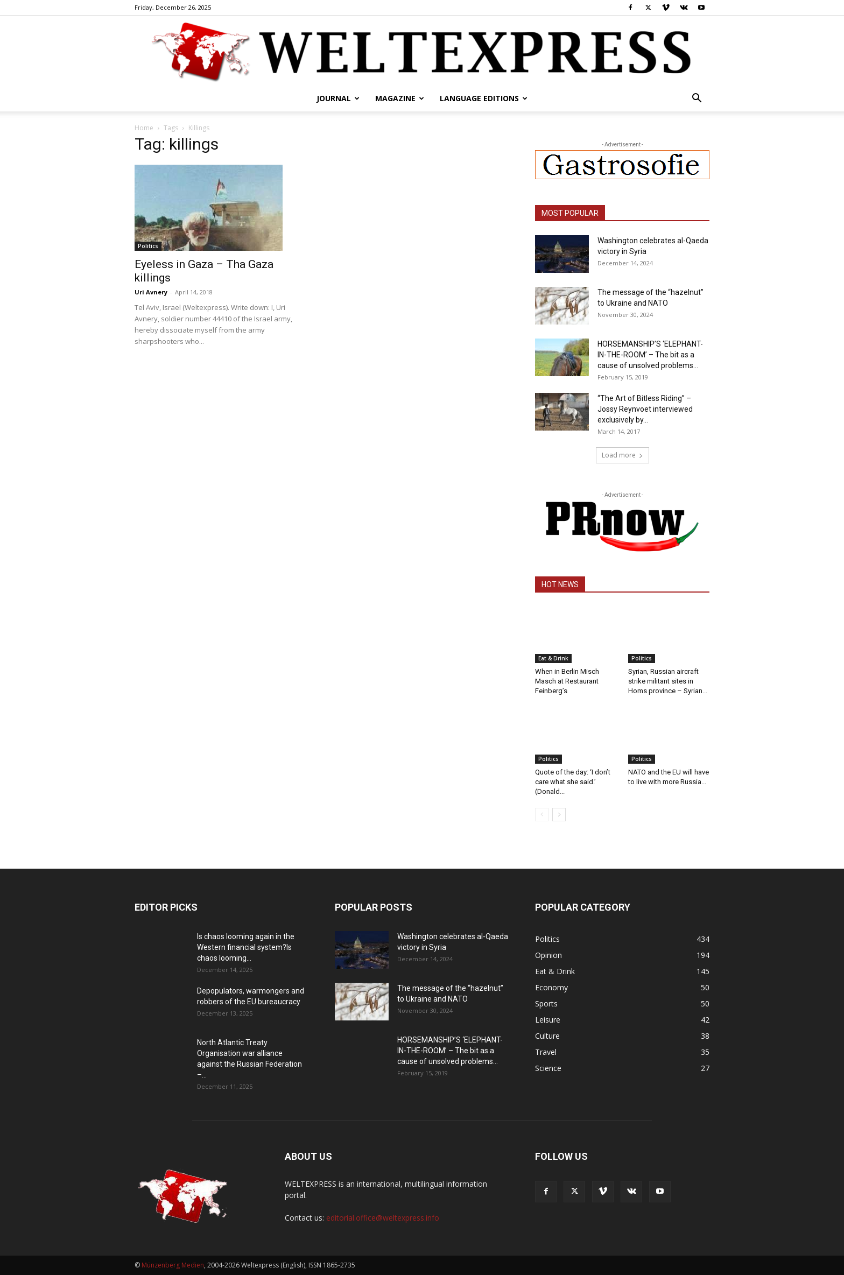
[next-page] (559, 814)
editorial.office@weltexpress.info (382, 1218)
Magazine (399, 98)
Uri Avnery (151, 292)
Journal (338, 98)
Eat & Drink (553, 658)
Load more (622, 455)
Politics (148, 246)
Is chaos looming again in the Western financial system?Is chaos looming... (245, 947)
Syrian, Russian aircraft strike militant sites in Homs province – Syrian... (667, 681)
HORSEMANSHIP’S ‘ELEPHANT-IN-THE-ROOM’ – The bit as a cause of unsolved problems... (650, 355)
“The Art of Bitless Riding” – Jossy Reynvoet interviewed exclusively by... (645, 409)
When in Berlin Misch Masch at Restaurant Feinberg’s (567, 681)
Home (144, 127)
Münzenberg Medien (173, 1265)
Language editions (484, 98)
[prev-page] (541, 814)
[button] (696, 99)
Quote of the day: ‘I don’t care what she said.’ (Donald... (572, 781)
